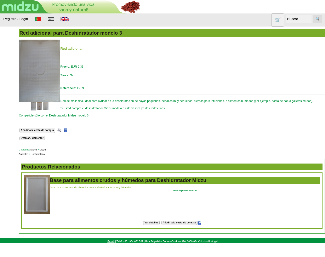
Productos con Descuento (18, 130)
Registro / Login (15, 19)
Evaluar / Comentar (54, 142)
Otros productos (19, 120)
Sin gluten (15, 141)
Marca (56, 154)
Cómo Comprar (23, 201)
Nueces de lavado (15, 110)
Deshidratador (60, 158)
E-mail (110, 245)
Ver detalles (163, 226)
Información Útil (13, 190)
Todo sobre (10, 151)
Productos (9, 53)
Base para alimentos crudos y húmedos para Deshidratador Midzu (150, 184)
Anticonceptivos (19, 83)
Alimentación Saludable (17, 65)
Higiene (13, 99)
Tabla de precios (23, 236)
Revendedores (22, 229)
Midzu (65, 154)
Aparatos (14, 91)
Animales (14, 76)
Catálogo (19, 242)
